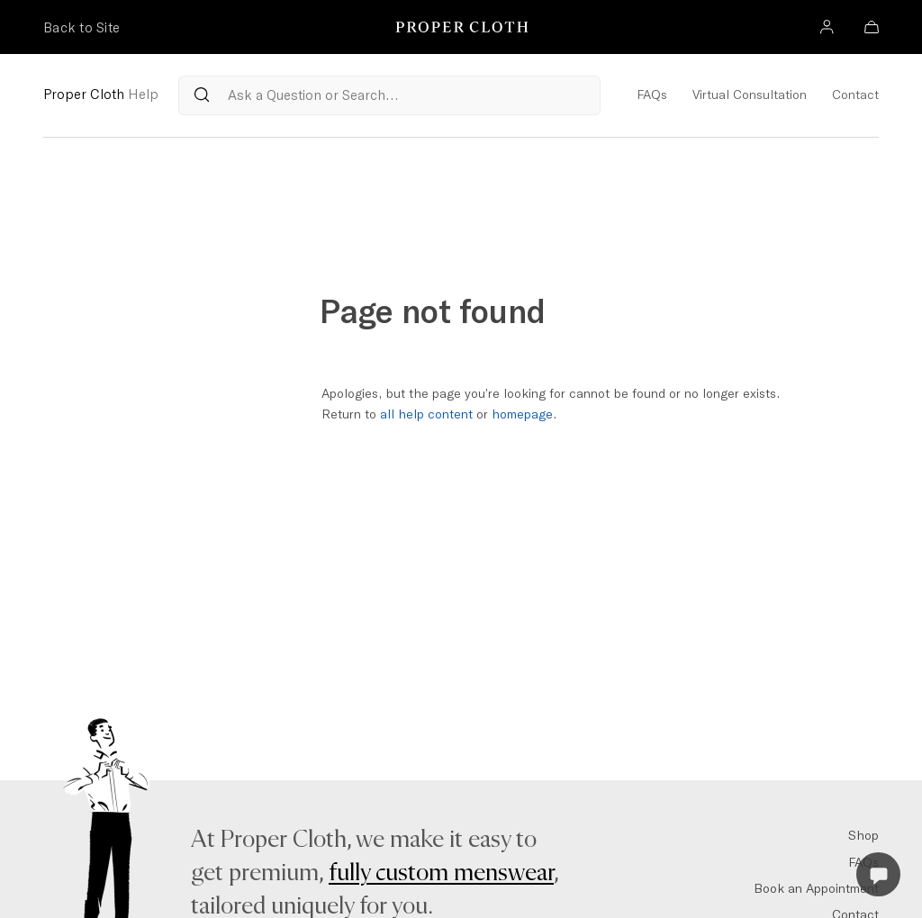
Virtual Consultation (749, 94)
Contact (855, 94)
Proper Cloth (100, 94)
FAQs (652, 94)
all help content (426, 414)
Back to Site (81, 27)
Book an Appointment (816, 888)
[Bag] (871, 29)
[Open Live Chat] (878, 874)
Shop (863, 835)
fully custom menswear (441, 873)
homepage (522, 414)
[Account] (826, 29)
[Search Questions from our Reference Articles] (389, 95)
